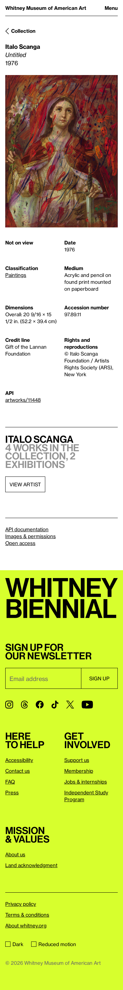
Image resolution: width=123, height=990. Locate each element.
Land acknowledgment (31, 865)
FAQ (10, 782)
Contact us (17, 771)
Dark (14, 944)
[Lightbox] (61, 151)
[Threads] (24, 704)
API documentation (27, 529)
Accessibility (19, 760)
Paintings (15, 275)
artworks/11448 (23, 400)
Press (12, 792)
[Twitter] (70, 704)
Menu (111, 8)
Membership (78, 771)
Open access (20, 543)
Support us (76, 760)
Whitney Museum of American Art (45, 8)
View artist (25, 484)
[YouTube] (87, 704)
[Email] (43, 678)
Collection (23, 31)
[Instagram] (9, 704)
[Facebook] (40, 704)
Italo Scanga (22, 46)
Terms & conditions (27, 915)
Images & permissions (30, 536)
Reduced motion (53, 944)
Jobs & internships (85, 782)
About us (15, 854)
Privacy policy (20, 904)
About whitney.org (26, 925)
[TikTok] (55, 704)
